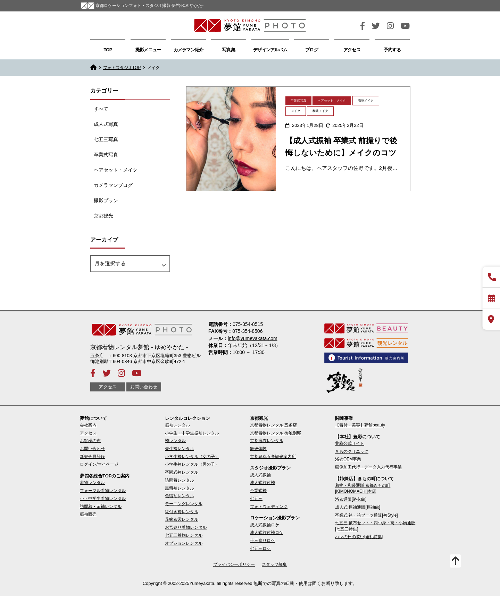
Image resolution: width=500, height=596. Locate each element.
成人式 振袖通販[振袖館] (357, 507)
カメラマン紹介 (188, 49)
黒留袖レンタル (179, 488)
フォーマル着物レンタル (103, 490)
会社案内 (88, 425)
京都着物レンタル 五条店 (273, 425)
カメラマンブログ (113, 185)
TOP (107, 49)
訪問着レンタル (179, 480)
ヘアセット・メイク (116, 169)
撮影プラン (106, 200)
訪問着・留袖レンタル (101, 506)
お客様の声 (90, 440)
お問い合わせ (143, 387)
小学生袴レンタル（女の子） (192, 456)
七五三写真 (106, 139)
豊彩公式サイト (349, 443)
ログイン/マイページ (99, 464)
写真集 (228, 49)
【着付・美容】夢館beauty (360, 425)
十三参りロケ (262, 540)
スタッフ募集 (274, 564)
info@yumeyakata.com (252, 338)
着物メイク (366, 100)
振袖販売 (88, 514)
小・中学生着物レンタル (103, 498)
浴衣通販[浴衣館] (351, 499)
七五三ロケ (260, 548)
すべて (101, 108)
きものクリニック (351, 451)
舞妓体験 (258, 448)
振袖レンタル (177, 425)
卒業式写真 (106, 154)
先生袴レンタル (179, 448)
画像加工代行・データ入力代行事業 (368, 467)
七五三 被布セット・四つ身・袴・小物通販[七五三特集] (375, 525)
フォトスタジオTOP (122, 67)
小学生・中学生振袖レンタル (192, 433)
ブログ (311, 49)
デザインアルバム (270, 49)
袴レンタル (175, 440)
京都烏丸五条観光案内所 (273, 456)
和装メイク (320, 111)
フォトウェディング (269, 506)
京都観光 (103, 215)
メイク (295, 111)
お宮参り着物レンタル (186, 527)
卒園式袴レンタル (181, 472)
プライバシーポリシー (234, 564)
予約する (392, 49)
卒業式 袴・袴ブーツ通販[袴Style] (366, 515)
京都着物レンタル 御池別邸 (275, 433)
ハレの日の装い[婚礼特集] (359, 536)
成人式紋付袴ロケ (266, 532)
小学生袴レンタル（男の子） (192, 464)
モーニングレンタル (183, 503)
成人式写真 (106, 124)
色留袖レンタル (179, 495)
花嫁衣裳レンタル (181, 519)
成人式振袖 (260, 475)
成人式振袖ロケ (264, 524)
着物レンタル (92, 482)
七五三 (256, 498)
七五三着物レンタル (183, 535)
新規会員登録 (92, 456)
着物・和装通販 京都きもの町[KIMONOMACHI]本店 (362, 488)
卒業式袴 (258, 490)
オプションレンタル (183, 543)
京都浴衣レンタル (266, 440)
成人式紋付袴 (262, 482)
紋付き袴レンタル (181, 511)
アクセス (351, 49)
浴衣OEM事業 (348, 459)
